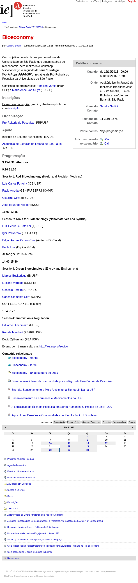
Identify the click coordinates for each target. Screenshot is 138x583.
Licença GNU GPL (108, 571)
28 (50, 450)
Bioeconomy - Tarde (24, 365)
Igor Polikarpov (12, 233)
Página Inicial (25, 27)
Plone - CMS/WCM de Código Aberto (23, 571)
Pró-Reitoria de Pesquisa (18, 122)
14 (50, 443)
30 (87, 450)
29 (69, 450)
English (132, 1)
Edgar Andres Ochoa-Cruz (18, 240)
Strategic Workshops (91, 422)
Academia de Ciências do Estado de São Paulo (32, 143)
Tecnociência (59, 422)
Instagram (107, 1)
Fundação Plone (68, 571)
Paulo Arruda (10, 190)
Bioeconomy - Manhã (25, 357)
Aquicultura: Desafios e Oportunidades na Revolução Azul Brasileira (54, 415)
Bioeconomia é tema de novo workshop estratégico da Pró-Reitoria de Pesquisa (62, 381)
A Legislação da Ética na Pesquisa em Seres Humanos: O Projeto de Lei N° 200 (62, 406)
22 (69, 446)
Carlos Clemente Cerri (16, 296)
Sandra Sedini (14, 45)
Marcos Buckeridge (14, 275)
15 (69, 443)
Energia (132, 422)
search (128, 22)
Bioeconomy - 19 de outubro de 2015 (35, 372)
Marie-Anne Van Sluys (26, 90)
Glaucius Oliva (11, 197)
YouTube (95, 1)
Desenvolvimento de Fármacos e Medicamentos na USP (47, 398)
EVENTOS (38, 27)
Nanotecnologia (119, 422)
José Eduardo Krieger (16, 204)
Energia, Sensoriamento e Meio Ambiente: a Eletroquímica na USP (53, 389)
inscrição (14, 108)
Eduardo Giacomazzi (15, 325)
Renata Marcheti (12, 332)
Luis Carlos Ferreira (14, 183)
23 (87, 446)
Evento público (73, 422)
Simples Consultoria (45, 576)
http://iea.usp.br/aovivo (54, 346)
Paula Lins (8, 247)
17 (106, 443)
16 (87, 443)
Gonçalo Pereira (12, 289)
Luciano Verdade (13, 282)
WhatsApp (120, 1)
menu (5, 22)
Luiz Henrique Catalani (17, 226)
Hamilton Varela (46, 85)
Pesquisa (107, 422)
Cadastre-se (82, 1)
